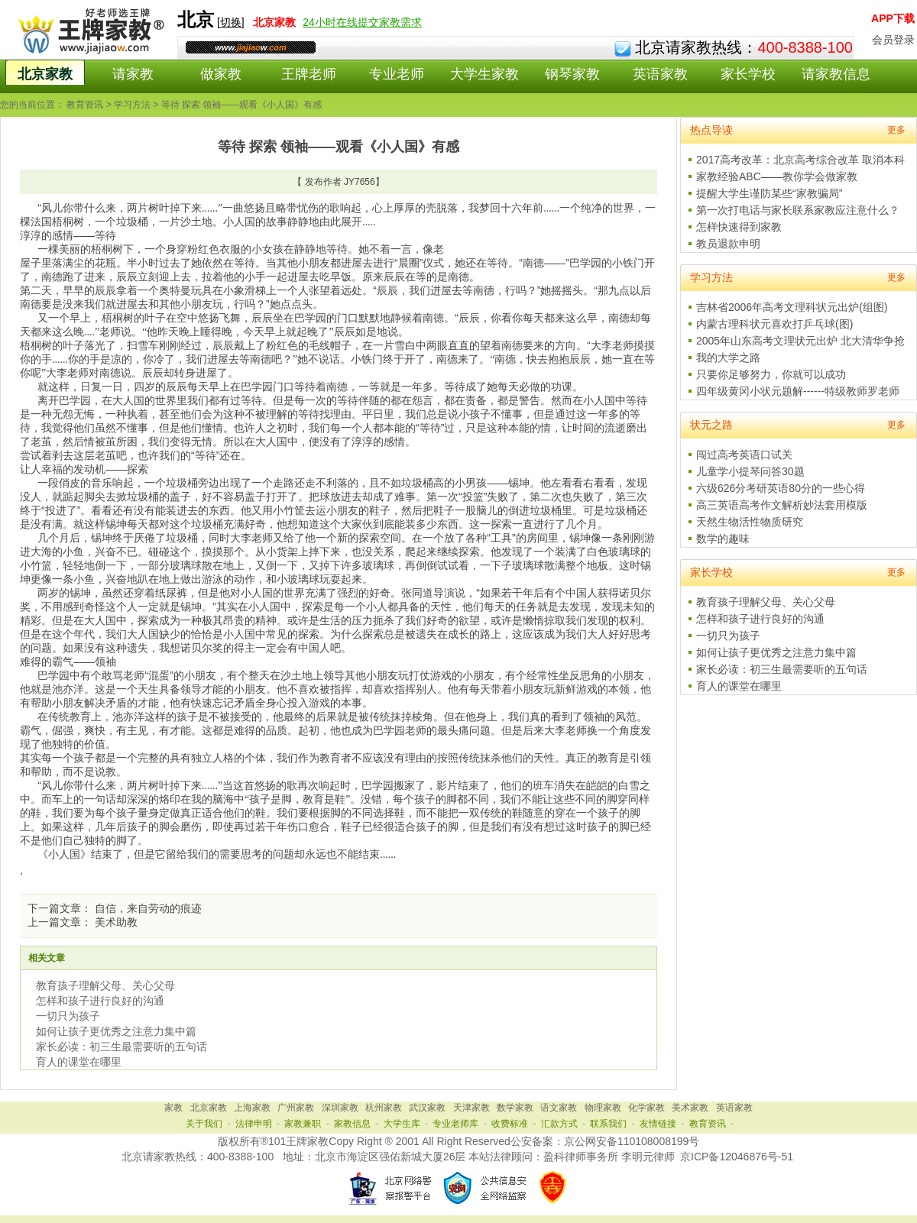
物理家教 (603, 1107)
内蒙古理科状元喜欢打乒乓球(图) (774, 324)
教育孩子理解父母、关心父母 (105, 985)
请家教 (133, 74)
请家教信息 (836, 74)
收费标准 (509, 1123)
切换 (230, 22)
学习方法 (132, 104)
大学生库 (402, 1123)
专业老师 (396, 74)
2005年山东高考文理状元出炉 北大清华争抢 (800, 341)
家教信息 (352, 1123)
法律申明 (253, 1123)
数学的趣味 (723, 538)
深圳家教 (340, 1107)
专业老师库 (455, 1123)
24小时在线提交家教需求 (362, 22)
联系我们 (608, 1123)
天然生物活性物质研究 (749, 522)
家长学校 (748, 74)
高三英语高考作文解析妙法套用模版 (781, 505)
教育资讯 (84, 104)
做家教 (220, 74)
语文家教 (558, 1107)
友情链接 (658, 1123)
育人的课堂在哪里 (79, 1062)
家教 (173, 1107)
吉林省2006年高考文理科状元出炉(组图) (791, 307)
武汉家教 (427, 1107)
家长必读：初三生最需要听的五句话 (121, 1046)
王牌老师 (308, 74)
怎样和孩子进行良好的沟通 (100, 1001)
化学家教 (646, 1107)
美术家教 (690, 1107)
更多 (896, 130)
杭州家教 (383, 1107)
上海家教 (252, 1107)
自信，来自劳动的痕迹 (148, 908)
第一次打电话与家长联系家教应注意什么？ (797, 210)
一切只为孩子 (68, 1016)
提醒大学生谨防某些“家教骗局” (769, 193)
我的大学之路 (728, 357)
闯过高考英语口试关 (744, 454)
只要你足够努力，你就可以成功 (771, 374)
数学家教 (515, 1107)
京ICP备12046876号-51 (736, 1156)
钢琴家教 (572, 74)
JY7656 (359, 181)
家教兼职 (302, 1123)
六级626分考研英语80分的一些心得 (780, 488)
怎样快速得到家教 (739, 227)
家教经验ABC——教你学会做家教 (776, 176)
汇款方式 (559, 1123)
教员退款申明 (728, 244)
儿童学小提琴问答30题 (750, 471)
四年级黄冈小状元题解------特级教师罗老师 (797, 391)
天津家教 (471, 1107)
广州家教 (295, 1107)
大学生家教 (484, 74)
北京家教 (45, 74)
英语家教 (660, 74)
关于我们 (204, 1123)
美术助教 (116, 922)
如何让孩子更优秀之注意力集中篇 (116, 1031)
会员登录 (893, 40)
